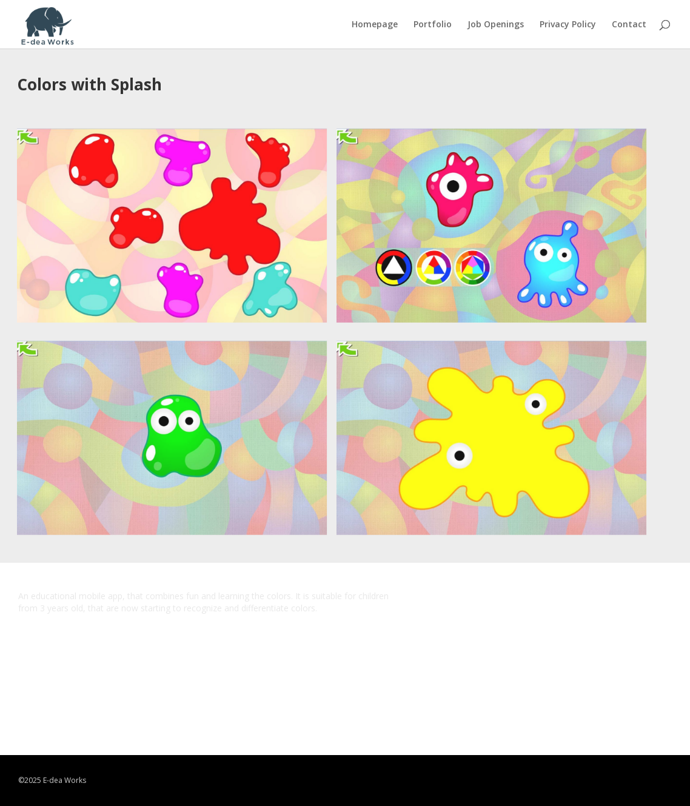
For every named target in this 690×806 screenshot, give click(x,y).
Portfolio (433, 25)
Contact (629, 25)
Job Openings (495, 25)
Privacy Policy (568, 25)
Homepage (375, 25)
